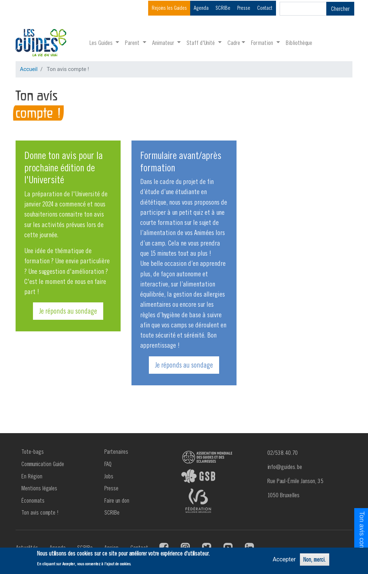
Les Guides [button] (101, 42)
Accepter (284, 559)
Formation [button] (263, 42)
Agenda (201, 8)
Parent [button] (133, 42)
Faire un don (116, 500)
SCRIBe (223, 8)
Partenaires (116, 451)
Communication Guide (42, 464)
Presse (243, 8)
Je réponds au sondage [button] (68, 311)
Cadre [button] (233, 42)
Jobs (108, 476)
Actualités (27, 547)
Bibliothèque (299, 42)
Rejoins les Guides (169, 8)
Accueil (29, 69)
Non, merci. (314, 560)
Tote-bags (32, 451)
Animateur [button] (164, 42)
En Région (31, 476)
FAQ (108, 464)
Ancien (111, 547)
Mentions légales (39, 488)
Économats (33, 500)
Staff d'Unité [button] (201, 42)
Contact (264, 8)
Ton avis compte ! (40, 512)
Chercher (340, 8)
